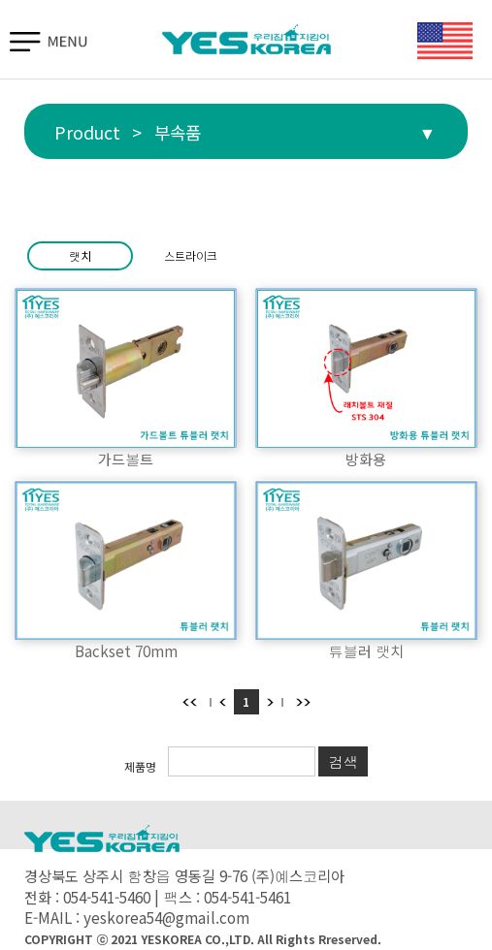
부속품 (177, 131)
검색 (342, 761)
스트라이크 (190, 255)
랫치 (80, 255)
